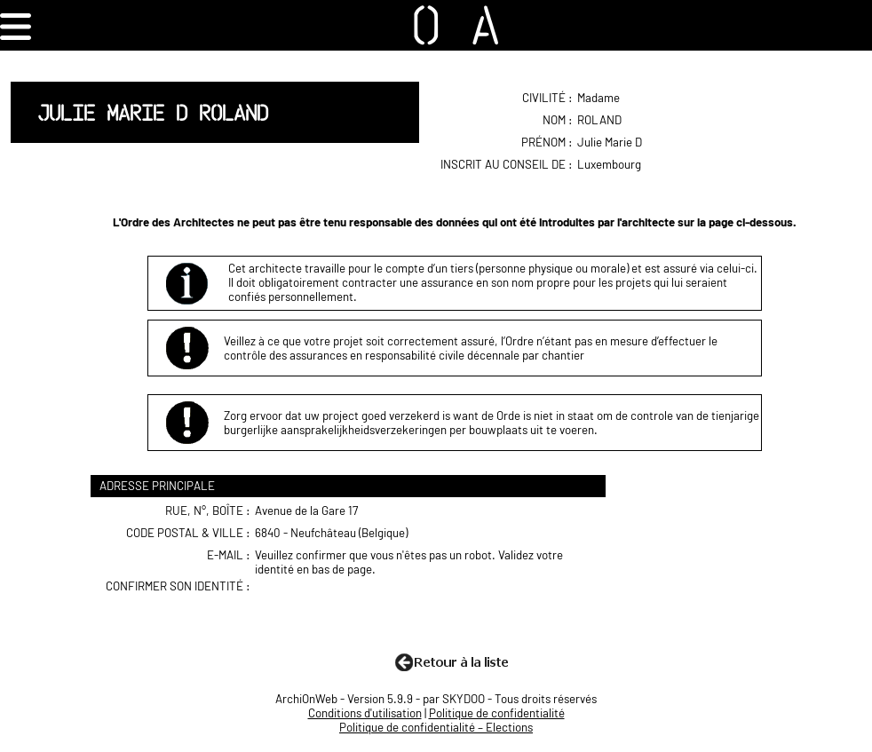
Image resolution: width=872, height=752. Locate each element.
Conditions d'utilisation (365, 713)
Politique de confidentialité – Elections (436, 727)
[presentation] (392, 613)
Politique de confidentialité (497, 713)
